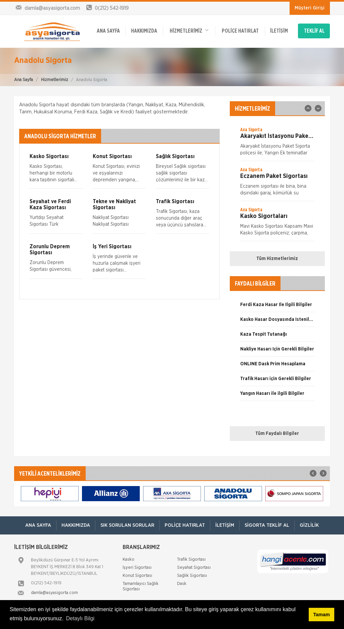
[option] (277, 143)
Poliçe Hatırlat (240, 31)
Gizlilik (309, 525)
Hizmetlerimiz (54, 80)
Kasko (128, 559)
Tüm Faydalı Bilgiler (277, 433)
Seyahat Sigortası (194, 567)
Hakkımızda (144, 31)
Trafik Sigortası (191, 559)
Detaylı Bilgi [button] (80, 618)
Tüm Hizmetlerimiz (277, 258)
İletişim (279, 31)
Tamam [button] (321, 614)
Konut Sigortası (137, 576)
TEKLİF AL (314, 31)
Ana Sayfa (23, 80)
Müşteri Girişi (310, 8)
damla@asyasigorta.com (54, 593)
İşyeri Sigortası (137, 567)
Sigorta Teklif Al (267, 525)
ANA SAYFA (108, 31)
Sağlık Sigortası (192, 576)
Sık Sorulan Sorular (127, 525)
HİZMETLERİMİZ (189, 30)
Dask (181, 584)
